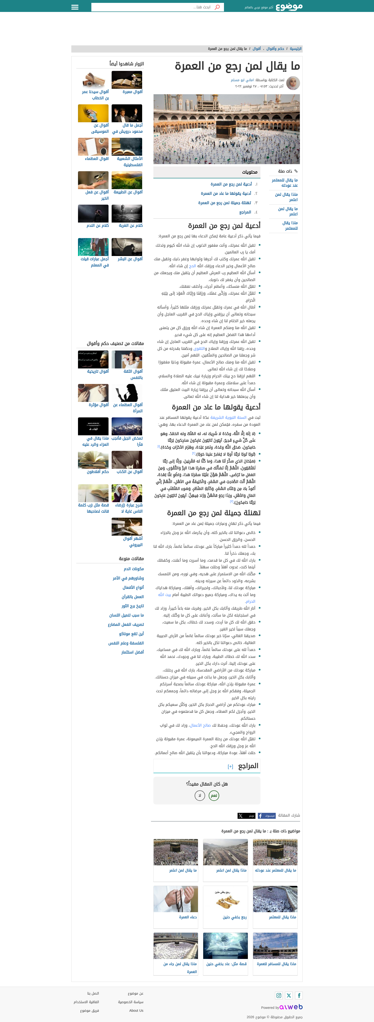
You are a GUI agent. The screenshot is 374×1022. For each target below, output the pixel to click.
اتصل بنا (93, 993)
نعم (214, 795)
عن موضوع (135, 993)
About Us (136, 1010)
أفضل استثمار (132, 652)
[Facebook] (299, 995)
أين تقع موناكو (131, 634)
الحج (192, 266)
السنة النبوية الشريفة (228, 417)
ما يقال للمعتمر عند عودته (285, 182)
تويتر (251, 815)
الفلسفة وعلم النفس (126, 643)
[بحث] (217, 7)
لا (199, 795)
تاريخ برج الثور (133, 606)
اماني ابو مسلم (242, 80)
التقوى (199, 348)
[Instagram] (279, 995)
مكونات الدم (134, 569)
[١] (158, 446)
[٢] (193, 453)
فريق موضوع (89, 1010)
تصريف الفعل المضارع (126, 624)
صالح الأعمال (200, 725)
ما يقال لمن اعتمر (288, 211)
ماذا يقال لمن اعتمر (286, 197)
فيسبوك (270, 815)
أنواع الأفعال (133, 587)
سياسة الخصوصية (130, 1002)
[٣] (231, 501)
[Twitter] (289, 995)
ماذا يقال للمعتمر (290, 225)
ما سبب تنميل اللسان (126, 615)
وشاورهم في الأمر (128, 578)
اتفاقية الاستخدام (86, 1002)
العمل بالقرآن (133, 597)
